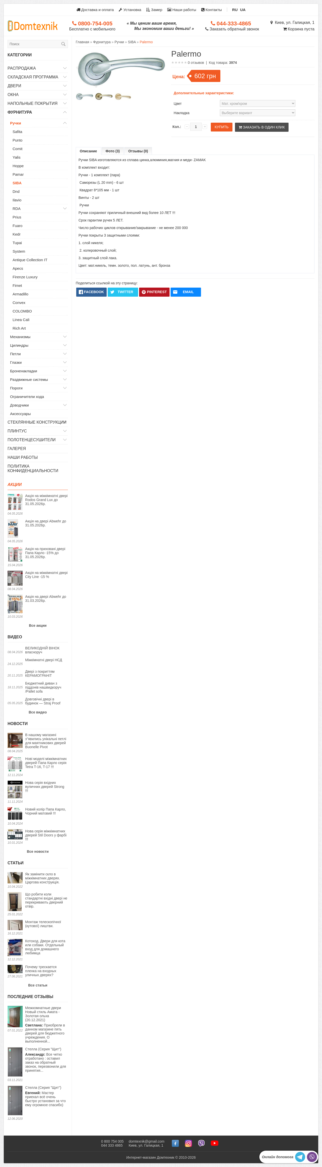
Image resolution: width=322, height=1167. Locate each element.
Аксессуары (20, 414)
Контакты (211, 10)
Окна (13, 95)
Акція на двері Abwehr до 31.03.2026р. (45, 599)
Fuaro (17, 225)
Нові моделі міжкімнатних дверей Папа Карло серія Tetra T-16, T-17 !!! (46, 763)
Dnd (16, 191)
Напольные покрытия (33, 103)
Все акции (38, 625)
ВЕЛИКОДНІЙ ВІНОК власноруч (42, 650)
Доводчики (19, 405)
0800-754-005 (92, 23)
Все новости (38, 851)
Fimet (17, 285)
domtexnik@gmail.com (147, 1141)
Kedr (17, 234)
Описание (88, 151)
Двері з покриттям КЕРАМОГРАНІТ (40, 673)
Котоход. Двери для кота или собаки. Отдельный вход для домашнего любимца (45, 947)
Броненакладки (23, 371)
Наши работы (181, 10)
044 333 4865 (112, 1145)
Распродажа (22, 68)
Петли (15, 354)
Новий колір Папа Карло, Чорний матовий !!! (45, 811)
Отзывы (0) (138, 151)
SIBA (17, 183)
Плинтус (17, 431)
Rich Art (19, 328)
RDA (17, 208)
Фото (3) (113, 151)
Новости (18, 724)
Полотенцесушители (32, 440)
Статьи (15, 863)
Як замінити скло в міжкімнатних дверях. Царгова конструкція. (42, 878)
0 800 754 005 (112, 1141)
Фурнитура (20, 112)
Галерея (17, 448)
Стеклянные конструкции (37, 422)
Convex (19, 302)
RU (235, 10)
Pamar (18, 174)
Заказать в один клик (262, 127)
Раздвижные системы (29, 379)
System (19, 251)
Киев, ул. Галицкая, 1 (292, 22)
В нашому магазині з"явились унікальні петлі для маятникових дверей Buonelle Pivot (45, 741)
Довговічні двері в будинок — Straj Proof (42, 701)
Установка (130, 10)
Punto (17, 140)
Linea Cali (21, 320)
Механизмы (20, 337)
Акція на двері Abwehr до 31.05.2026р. (45, 523)
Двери (14, 86)
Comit (17, 149)
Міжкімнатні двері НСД (43, 660)
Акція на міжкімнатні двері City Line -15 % (46, 575)
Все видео (38, 712)
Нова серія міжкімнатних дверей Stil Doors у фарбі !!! (45, 835)
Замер (154, 10)
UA (243, 10)
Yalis (16, 157)
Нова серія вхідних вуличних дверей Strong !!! (44, 787)
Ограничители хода (27, 396)
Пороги (16, 388)
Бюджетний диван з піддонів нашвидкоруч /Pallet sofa (43, 687)
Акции (15, 484)
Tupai (17, 243)
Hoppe (18, 166)
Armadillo (20, 294)
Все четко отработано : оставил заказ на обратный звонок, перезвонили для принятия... (45, 1059)
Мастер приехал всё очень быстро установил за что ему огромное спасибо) (45, 1096)
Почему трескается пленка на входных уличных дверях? (41, 971)
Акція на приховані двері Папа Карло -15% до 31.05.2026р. (45, 553)
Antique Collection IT (30, 260)
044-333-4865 (231, 23)
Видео (15, 637)
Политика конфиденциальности (33, 468)
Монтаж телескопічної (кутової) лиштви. (43, 924)
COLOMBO (22, 311)
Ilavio (17, 200)
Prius (17, 217)
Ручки (15, 123)
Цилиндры (19, 345)
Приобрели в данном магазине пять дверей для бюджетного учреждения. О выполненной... (46, 1024)
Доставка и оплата (95, 10)
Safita (17, 131)
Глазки (16, 362)
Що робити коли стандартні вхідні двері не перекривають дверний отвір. (46, 900)
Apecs (18, 268)
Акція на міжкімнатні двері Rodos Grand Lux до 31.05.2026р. (46, 500)
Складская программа (33, 77)
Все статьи (37, 985)
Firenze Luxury (25, 277)
